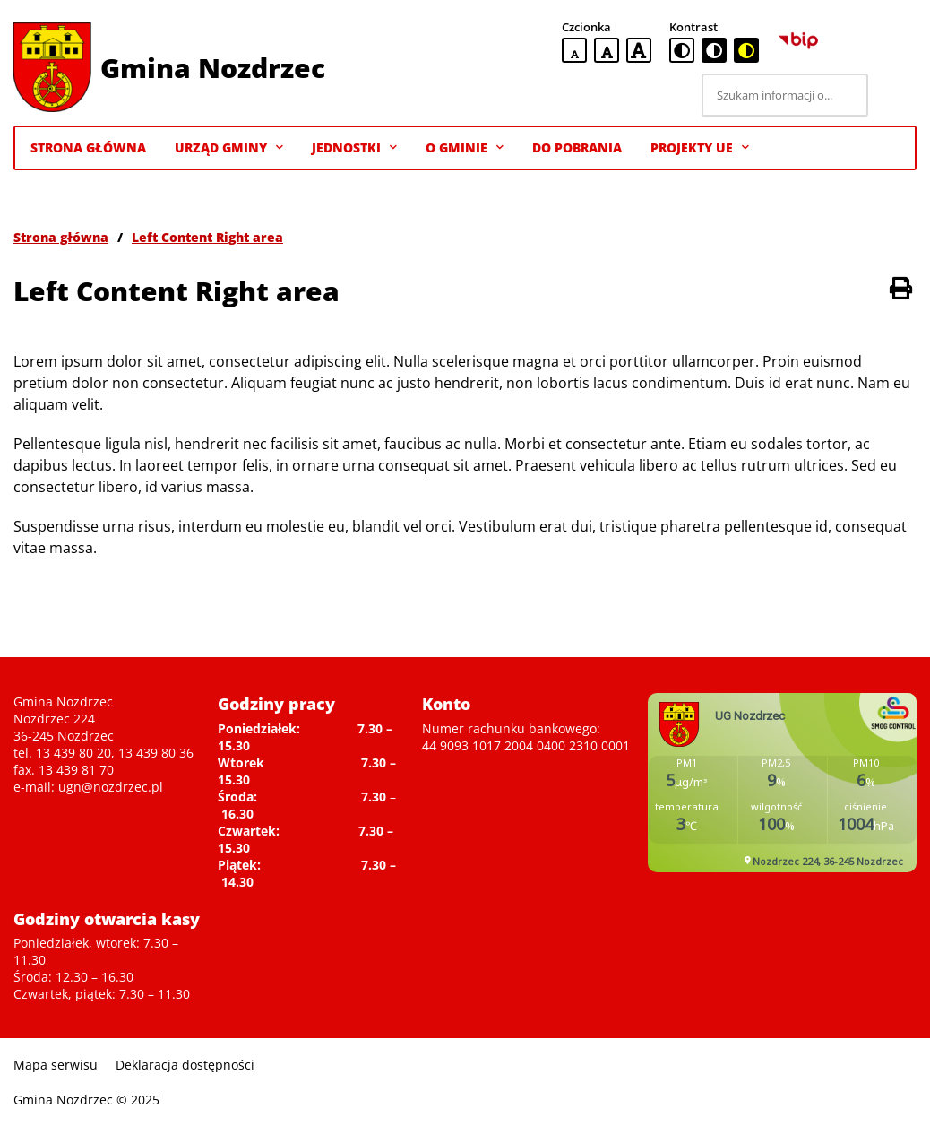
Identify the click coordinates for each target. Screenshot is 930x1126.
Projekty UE (699, 148)
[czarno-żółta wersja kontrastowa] (746, 50)
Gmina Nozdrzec (212, 67)
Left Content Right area (207, 237)
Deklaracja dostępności (185, 1064)
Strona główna (60, 237)
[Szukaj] (895, 95)
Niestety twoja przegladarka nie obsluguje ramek (782, 782)
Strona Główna (88, 147)
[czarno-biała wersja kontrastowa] (714, 50)
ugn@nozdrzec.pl (110, 786)
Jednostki (354, 148)
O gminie (465, 148)
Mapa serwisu (55, 1064)
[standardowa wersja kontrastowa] (681, 50)
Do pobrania (577, 147)
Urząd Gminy (229, 148)
